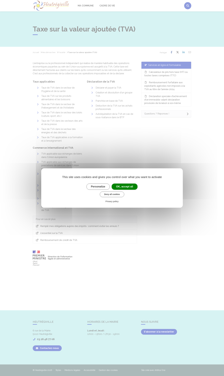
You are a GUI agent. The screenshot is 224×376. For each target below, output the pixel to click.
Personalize (98, 186)
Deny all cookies (112, 194)
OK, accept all (124, 186)
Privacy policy (112, 201)
